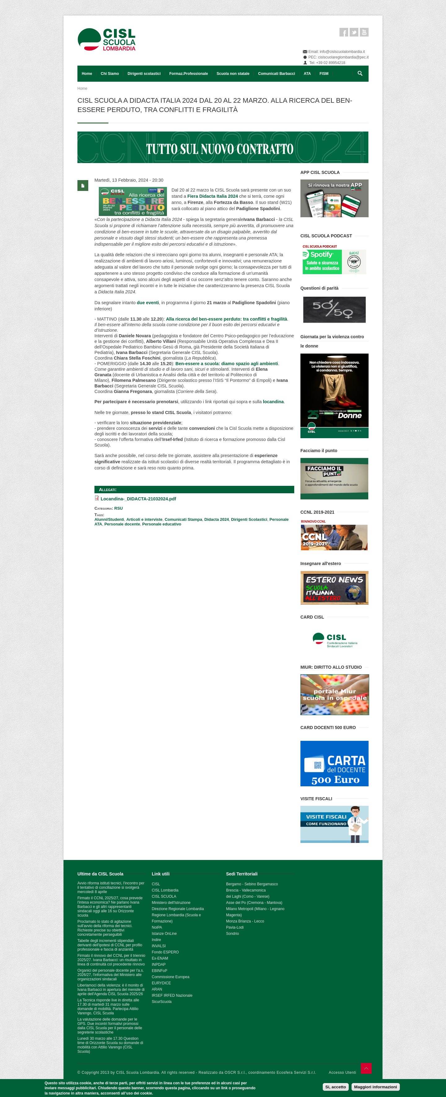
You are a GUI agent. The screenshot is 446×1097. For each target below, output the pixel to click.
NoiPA (157, 927)
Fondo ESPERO (165, 952)
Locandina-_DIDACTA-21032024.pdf (138, 498)
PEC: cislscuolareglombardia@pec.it (338, 57)
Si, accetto (336, 1087)
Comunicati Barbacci (276, 73)
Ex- (154, 958)
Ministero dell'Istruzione (171, 902)
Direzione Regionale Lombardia (178, 909)
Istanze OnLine (164, 933)
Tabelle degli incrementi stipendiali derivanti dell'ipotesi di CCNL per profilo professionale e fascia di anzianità (109, 945)
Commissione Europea (170, 977)
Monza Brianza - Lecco (245, 921)
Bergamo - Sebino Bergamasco (252, 884)
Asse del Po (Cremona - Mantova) (254, 902)
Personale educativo (161, 524)
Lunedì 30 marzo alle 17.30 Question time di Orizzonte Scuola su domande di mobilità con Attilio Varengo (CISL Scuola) (110, 1045)
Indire (156, 940)
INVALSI (159, 946)
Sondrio (232, 933)
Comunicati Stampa (183, 519)
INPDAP (159, 964)
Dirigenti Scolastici (249, 519)
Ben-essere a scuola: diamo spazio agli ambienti (227, 363)
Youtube (364, 32)
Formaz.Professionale (188, 73)
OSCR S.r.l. (235, 1072)
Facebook (343, 32)
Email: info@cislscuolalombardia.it (336, 52)
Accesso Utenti (342, 1072)
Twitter (354, 32)
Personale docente (122, 524)
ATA (307, 73)
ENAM (162, 958)
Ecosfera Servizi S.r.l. (296, 1072)
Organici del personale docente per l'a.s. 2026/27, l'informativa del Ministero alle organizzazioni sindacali (110, 974)
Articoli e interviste (144, 519)
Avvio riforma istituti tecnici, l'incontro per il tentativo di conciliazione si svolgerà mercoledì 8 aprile (110, 887)
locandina (273, 401)
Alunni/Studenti (109, 519)
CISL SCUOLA (164, 896)
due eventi (148, 302)
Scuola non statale (232, 73)
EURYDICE (161, 983)
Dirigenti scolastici (144, 73)
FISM (324, 73)
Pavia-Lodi (235, 927)
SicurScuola (162, 1002)
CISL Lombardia (165, 890)
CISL (156, 884)
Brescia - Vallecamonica (246, 890)
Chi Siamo (110, 73)
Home (87, 73)
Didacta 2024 (216, 519)
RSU (118, 508)
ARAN (157, 989)
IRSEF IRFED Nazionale (172, 995)
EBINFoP (159, 971)
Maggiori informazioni (375, 1087)
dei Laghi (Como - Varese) (247, 896)
